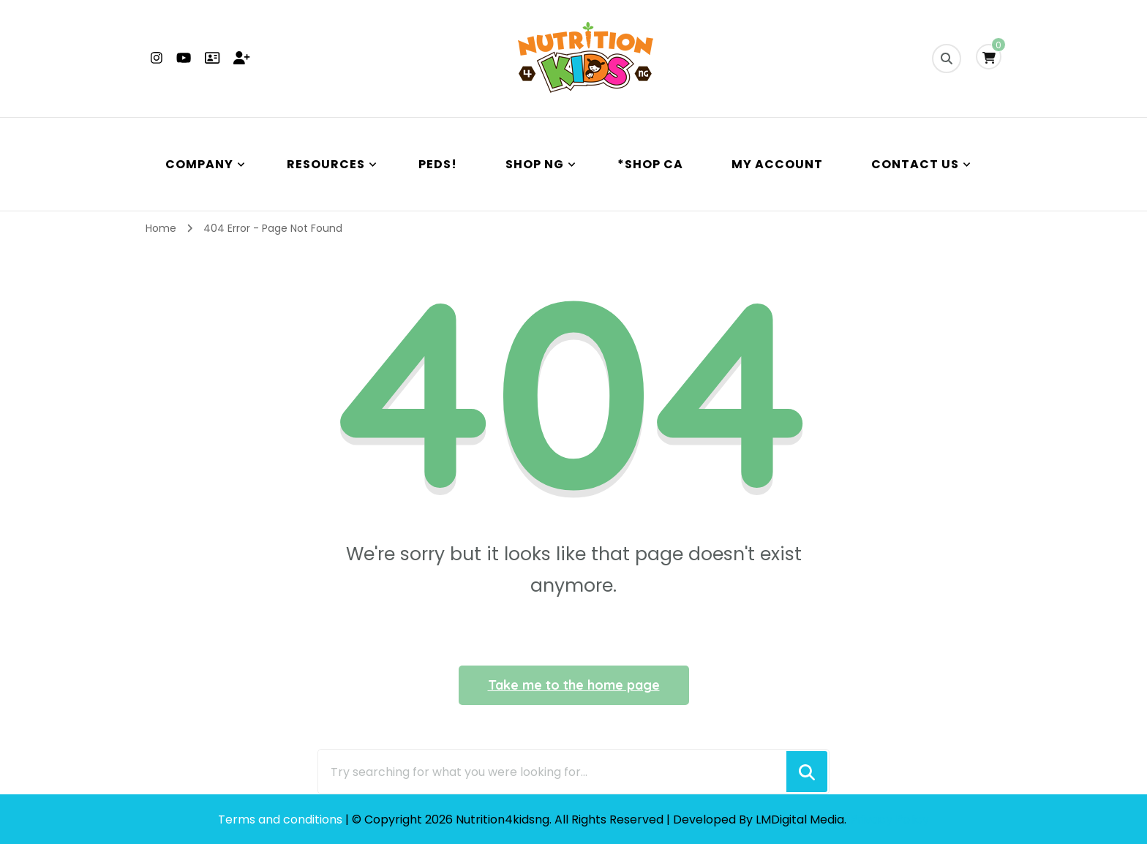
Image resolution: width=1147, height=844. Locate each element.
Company (199, 164)
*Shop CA (650, 164)
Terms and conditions (281, 819)
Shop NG (534, 164)
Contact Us (915, 164)
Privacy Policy (889, 819)
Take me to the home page (574, 685)
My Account (777, 164)
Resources (326, 164)
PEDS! (437, 164)
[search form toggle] (946, 58)
